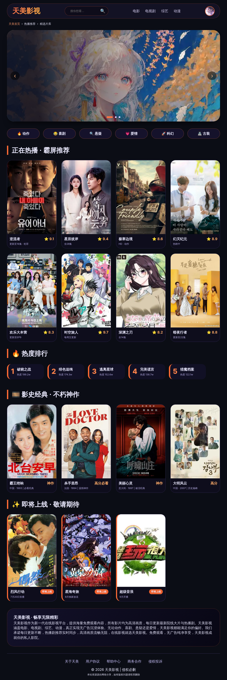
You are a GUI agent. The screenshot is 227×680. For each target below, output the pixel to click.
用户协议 (93, 661)
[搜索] (83, 11)
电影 (136, 11)
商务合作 (134, 661)
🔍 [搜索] (102, 11)
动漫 (177, 11)
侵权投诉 (155, 661)
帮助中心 (114, 661)
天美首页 (14, 23)
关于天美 (72, 661)
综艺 (164, 11)
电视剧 (150, 11)
